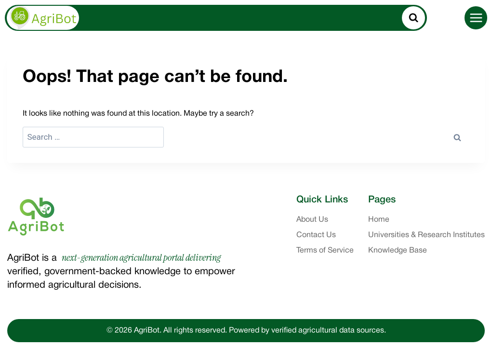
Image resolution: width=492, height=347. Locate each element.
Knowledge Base (397, 250)
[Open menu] (476, 17)
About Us (312, 219)
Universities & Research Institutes (426, 235)
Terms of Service (325, 250)
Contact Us (316, 235)
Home (378, 219)
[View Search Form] (413, 17)
